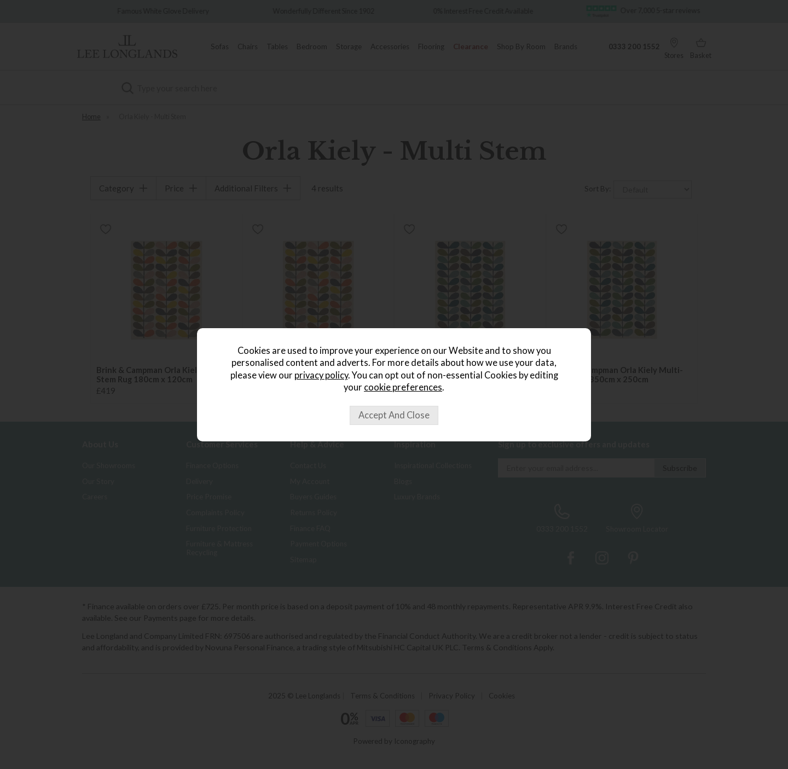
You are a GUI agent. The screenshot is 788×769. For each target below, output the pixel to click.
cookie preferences (403, 387)
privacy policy (321, 375)
